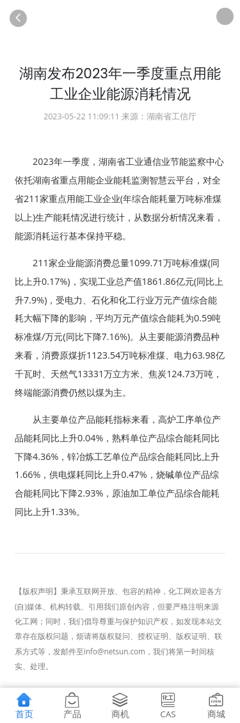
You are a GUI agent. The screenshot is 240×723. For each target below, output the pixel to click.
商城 (216, 705)
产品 (72, 705)
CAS (168, 705)
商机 (120, 705)
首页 (24, 705)
